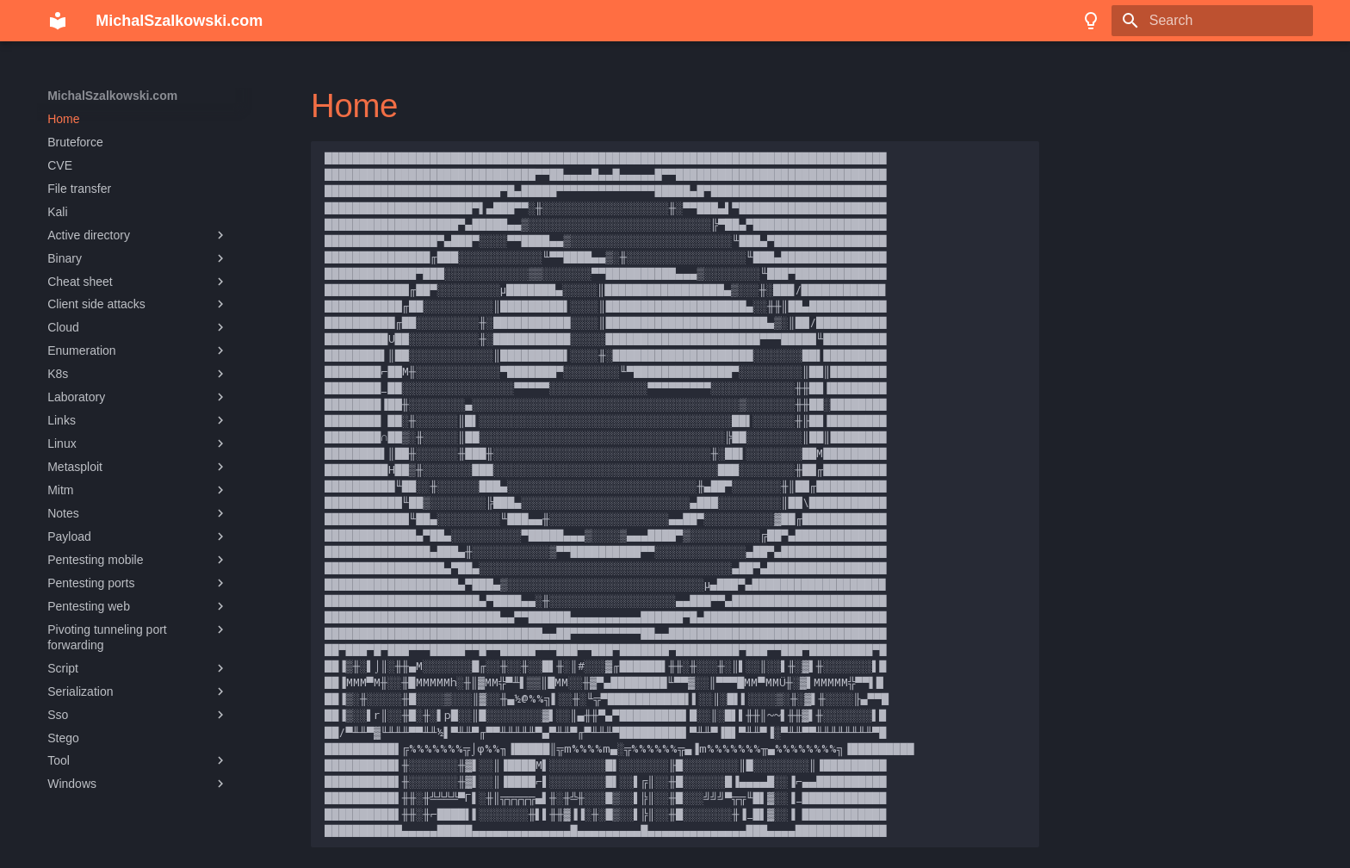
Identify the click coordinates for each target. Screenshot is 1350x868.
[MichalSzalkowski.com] (57, 20)
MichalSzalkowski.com (112, 95)
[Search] (1212, 20)
